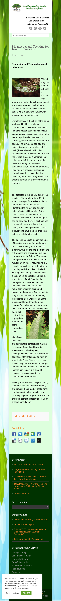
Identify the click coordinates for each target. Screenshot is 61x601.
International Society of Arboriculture (31, 520)
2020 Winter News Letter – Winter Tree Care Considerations (30, 478)
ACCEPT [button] (26, 593)
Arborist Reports (21, 493)
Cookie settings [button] (12, 593)
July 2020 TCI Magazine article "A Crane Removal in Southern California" (30, 531)
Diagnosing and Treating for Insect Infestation (30, 48)
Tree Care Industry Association (28, 539)
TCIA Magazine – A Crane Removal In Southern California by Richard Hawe (30, 486)
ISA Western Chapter (24, 524)
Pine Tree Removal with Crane (28, 464)
